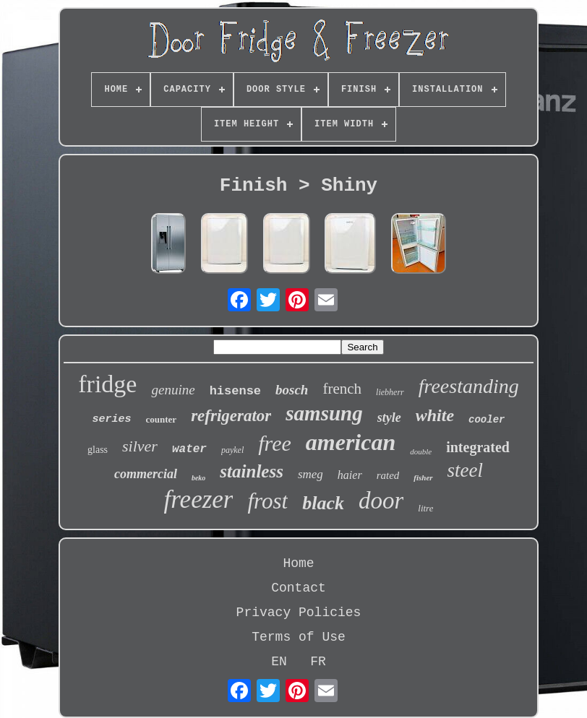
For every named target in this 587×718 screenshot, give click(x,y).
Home (298, 563)
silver (140, 446)
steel (465, 470)
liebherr (390, 392)
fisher (423, 477)
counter (161, 419)
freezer (198, 499)
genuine (172, 389)
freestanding (469, 386)
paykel (232, 450)
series (112, 419)
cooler (486, 419)
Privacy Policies (298, 612)
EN (279, 661)
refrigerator (231, 416)
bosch (291, 389)
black (323, 503)
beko (198, 478)
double (421, 451)
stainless (251, 471)
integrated (478, 447)
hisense (235, 391)
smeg (310, 474)
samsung (324, 413)
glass (97, 449)
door (381, 501)
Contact (298, 588)
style (389, 417)
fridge (107, 384)
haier (350, 475)
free (274, 443)
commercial (145, 474)
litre (425, 508)
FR (318, 661)
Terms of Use (299, 637)
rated (388, 475)
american (350, 442)
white (435, 415)
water (189, 449)
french (341, 388)
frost (267, 501)
